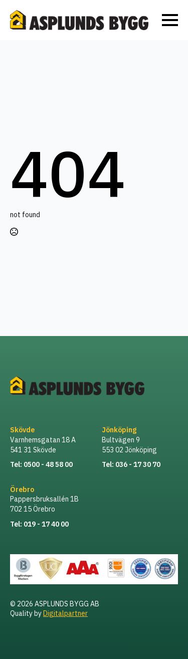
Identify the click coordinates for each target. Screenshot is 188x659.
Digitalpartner (65, 613)
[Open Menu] (170, 20)
